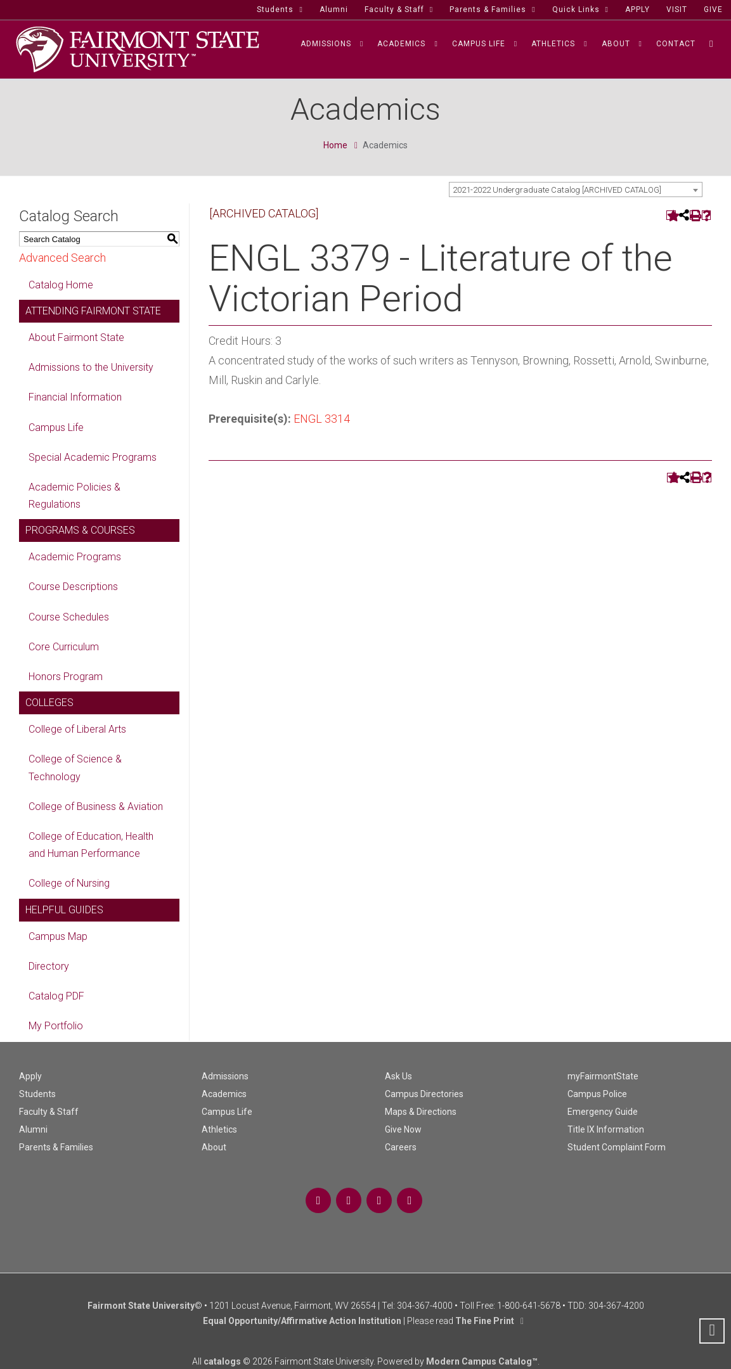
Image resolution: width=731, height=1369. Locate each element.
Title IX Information (605, 1129)
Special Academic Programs (93, 457)
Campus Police (597, 1094)
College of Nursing (69, 883)
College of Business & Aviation (96, 806)
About (214, 1147)
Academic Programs (75, 557)
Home (335, 145)
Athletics (219, 1129)
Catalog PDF (56, 996)
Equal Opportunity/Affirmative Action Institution (302, 1321)
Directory (49, 966)
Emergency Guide (602, 1112)
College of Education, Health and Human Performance (91, 844)
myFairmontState (602, 1076)
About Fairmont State (76, 337)
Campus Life (56, 427)
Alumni (33, 1129)
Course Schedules (69, 617)
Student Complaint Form (616, 1147)
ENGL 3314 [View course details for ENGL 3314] (322, 418)
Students (37, 1094)
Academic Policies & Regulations (74, 495)
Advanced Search (62, 257)
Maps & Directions (420, 1112)
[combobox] (575, 189)
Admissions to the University (91, 367)
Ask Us (398, 1076)
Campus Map (58, 936)
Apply (30, 1076)
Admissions (225, 1076)
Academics (224, 1094)
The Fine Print (484, 1321)
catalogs (222, 1361)
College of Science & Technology (75, 767)
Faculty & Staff (49, 1112)
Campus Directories (424, 1094)
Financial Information (75, 397)
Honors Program (66, 677)
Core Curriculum (64, 647)
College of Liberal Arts (77, 729)
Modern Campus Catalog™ (482, 1361)
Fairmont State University (141, 1306)
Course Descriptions (73, 587)
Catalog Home (61, 285)
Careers (401, 1147)
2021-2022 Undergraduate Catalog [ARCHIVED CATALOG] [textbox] (557, 190)
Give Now (403, 1129)
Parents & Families (56, 1147)
